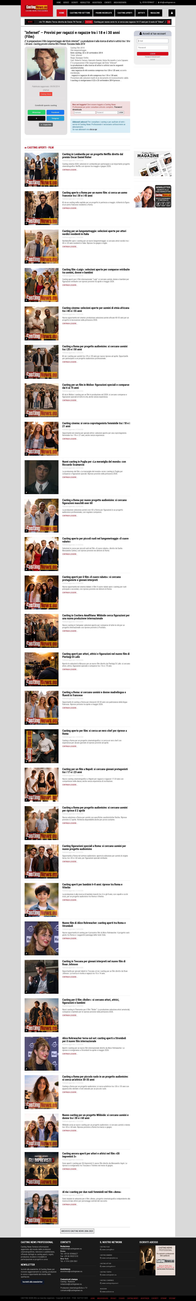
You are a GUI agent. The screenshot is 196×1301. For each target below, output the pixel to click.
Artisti (141, 13)
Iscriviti (74, 3)
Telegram (55, 118)
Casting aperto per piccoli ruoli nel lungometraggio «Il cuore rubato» (95, 540)
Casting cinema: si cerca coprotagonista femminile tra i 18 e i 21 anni (96, 425)
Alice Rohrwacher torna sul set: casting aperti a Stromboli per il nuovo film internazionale (94, 1040)
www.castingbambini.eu (110, 1258)
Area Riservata (120, 3)
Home (59, 3)
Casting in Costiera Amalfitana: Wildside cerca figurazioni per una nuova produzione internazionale (96, 617)
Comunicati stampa (69, 1279)
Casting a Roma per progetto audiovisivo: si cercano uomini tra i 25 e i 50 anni (94, 348)
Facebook (55, 112)
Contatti (107, 3)
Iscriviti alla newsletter (33, 1282)
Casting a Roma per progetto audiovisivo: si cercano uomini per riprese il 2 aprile (94, 809)
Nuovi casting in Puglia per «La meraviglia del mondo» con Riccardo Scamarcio (94, 463)
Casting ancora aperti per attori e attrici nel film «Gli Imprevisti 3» (91, 1155)
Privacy (113, 1298)
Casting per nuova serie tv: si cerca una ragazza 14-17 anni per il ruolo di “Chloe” (137, 22)
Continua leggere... (70, 170)
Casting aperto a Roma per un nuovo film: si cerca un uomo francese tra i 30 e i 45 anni (94, 194)
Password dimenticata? (152, 57)
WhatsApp (36, 112)
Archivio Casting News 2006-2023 (77, 1231)
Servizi (66, 3)
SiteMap (163, 1298)
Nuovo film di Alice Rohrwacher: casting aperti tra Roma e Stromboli (94, 924)
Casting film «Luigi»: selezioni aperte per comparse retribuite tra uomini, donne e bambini (96, 271)
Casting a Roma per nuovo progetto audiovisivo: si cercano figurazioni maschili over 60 (94, 502)
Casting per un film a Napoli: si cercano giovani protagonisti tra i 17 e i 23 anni (95, 771)
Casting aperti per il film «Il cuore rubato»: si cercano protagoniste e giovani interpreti (91, 578)
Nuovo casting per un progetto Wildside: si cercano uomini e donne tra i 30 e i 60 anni (95, 1116)
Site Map (172, 1298)
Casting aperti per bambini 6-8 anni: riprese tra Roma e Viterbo (92, 886)
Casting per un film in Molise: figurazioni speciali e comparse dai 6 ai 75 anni (95, 386)
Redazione (65, 1246)
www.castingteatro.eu (109, 1275)
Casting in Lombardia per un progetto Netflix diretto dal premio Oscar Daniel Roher (92, 156)
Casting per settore (80, 13)
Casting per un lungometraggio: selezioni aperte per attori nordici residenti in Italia (94, 232)
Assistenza (97, 3)
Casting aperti (125, 13)
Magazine (155, 13)
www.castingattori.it (108, 1266)
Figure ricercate (104, 13)
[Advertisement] (95, 89)
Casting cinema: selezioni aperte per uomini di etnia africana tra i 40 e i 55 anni (95, 309)
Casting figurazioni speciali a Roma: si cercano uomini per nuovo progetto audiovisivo (94, 847)
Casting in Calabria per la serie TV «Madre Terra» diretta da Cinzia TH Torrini (56, 22)
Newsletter (85, 3)
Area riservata (102, 1298)
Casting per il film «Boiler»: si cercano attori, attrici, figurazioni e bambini (90, 1001)
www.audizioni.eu (108, 1292)
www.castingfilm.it (108, 1250)
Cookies (122, 1298)
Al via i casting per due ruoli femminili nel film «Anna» (91, 1191)
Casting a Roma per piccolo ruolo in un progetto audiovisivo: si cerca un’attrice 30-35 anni (95, 1078)
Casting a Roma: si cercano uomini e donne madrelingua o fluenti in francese (94, 694)
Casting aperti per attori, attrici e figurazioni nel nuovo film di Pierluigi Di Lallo (96, 655)
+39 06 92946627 (148, 2)
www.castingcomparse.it (110, 1283)
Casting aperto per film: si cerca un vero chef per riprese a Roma (94, 732)
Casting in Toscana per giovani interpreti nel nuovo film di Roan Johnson (93, 963)
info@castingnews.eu (167, 2)
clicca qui (93, 129)
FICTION (97, 22)
